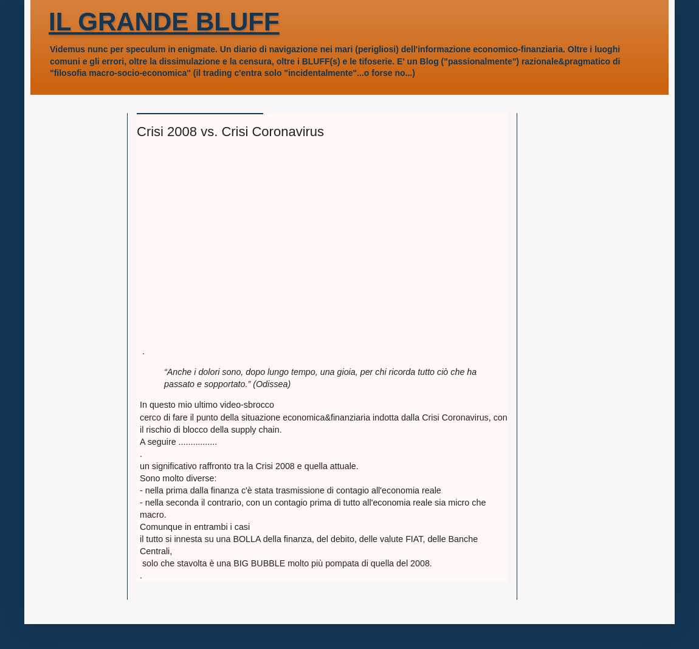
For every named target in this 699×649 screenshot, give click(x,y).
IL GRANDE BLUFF (164, 21)
